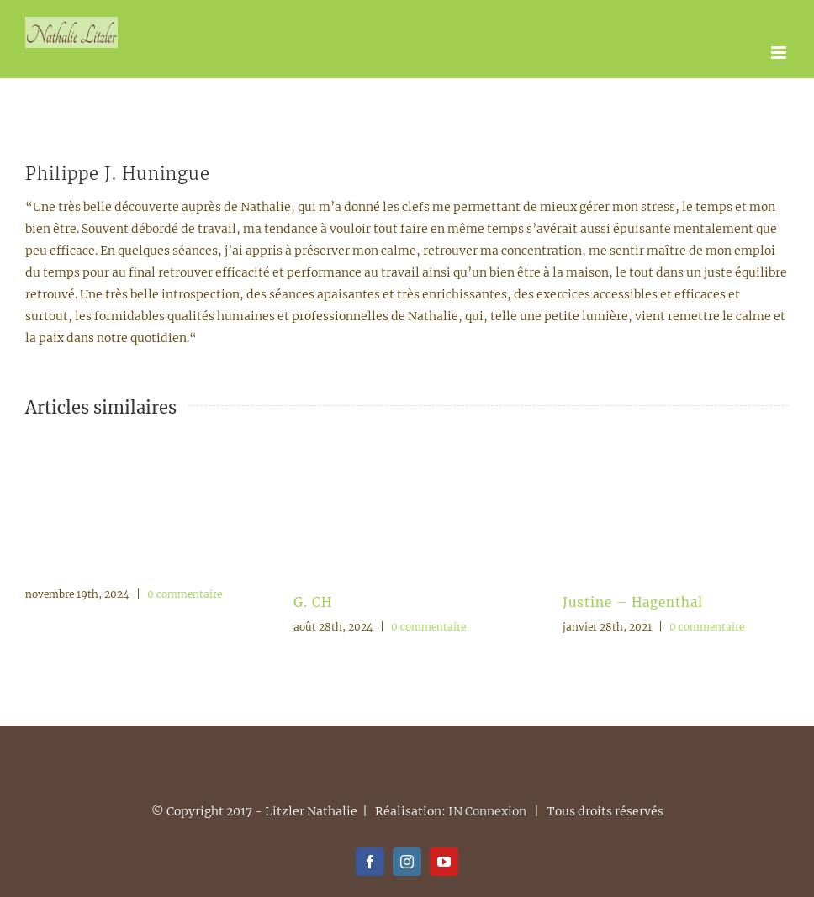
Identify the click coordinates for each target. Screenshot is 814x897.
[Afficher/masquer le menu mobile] (780, 52)
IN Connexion (487, 811)
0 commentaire (184, 594)
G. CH (312, 602)
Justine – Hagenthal (633, 602)
